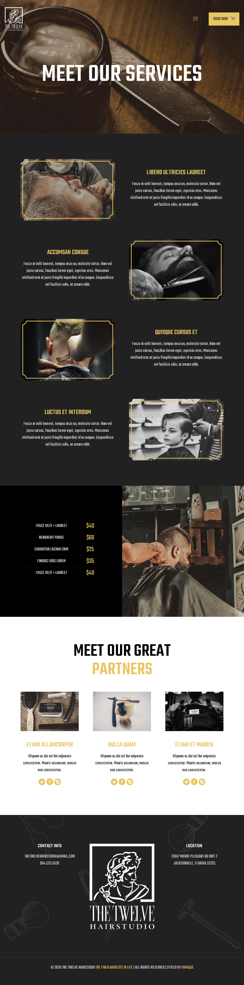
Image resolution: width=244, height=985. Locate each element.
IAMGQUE (187, 967)
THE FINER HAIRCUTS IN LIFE (114, 967)
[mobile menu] (195, 19)
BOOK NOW (224, 19)
